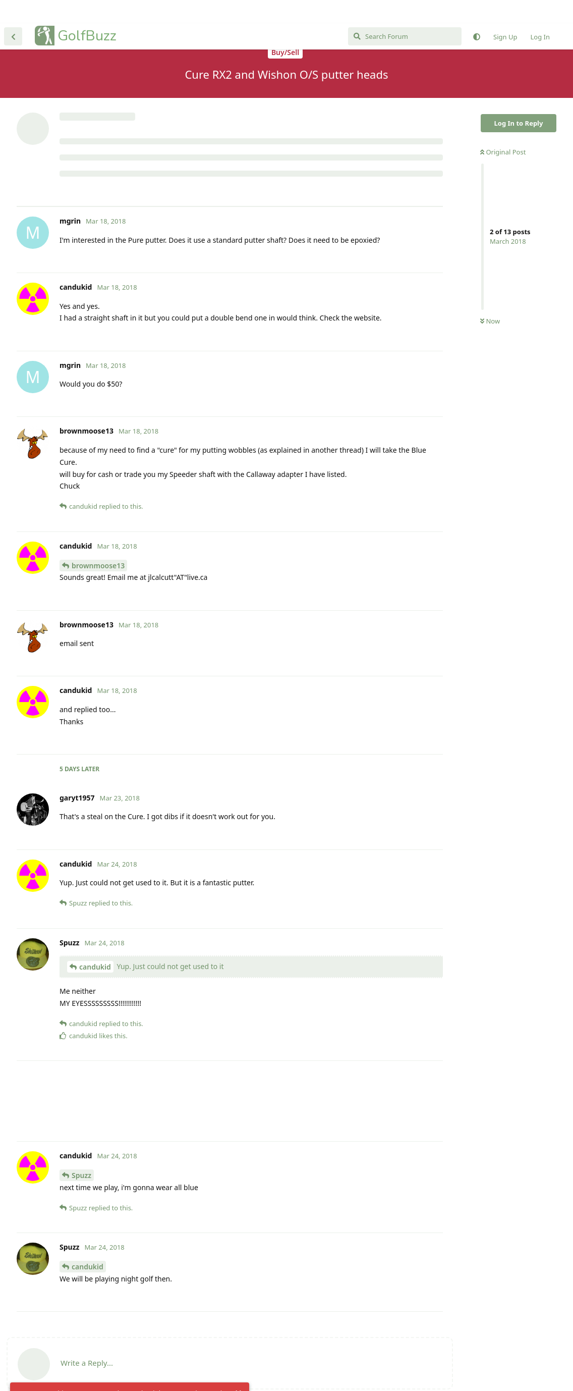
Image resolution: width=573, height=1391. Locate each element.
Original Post (503, 94)
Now (490, 264)
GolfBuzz (87, 12)
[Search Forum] (405, 13)
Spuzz (81, 1152)
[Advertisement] (230, 143)
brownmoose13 (98, 542)
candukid (95, 943)
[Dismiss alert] (239, 1370)
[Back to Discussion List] (13, 13)
